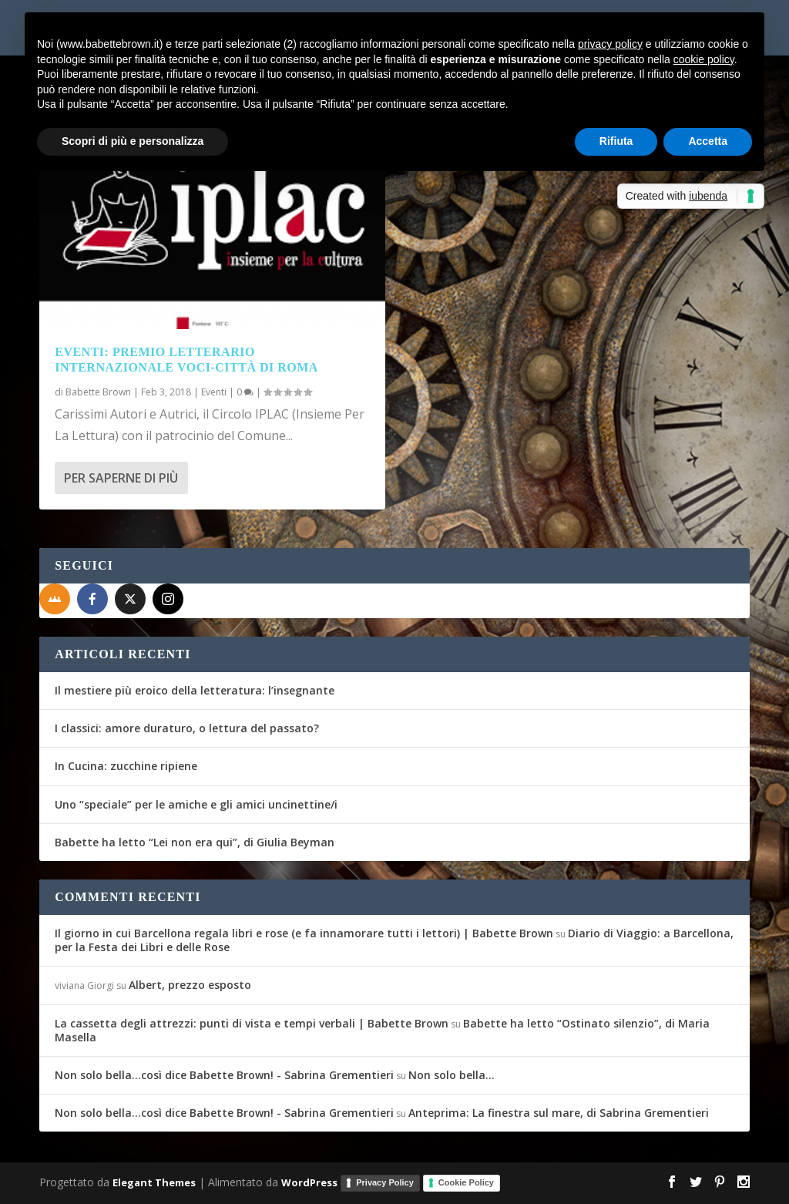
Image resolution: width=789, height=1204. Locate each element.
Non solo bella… (451, 1075)
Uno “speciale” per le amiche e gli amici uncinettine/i (196, 804)
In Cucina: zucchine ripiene (126, 765)
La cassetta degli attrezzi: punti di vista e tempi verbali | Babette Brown (251, 1023)
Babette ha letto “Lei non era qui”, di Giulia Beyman (194, 842)
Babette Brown (98, 392)
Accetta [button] (707, 141)
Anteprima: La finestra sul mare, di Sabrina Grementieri (558, 1112)
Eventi (214, 392)
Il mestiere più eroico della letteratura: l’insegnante (194, 690)
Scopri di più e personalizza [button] (132, 141)
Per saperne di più (121, 477)
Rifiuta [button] (616, 141)
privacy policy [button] (610, 44)
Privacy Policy (385, 1182)
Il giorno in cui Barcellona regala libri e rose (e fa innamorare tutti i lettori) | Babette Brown (304, 933)
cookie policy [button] (703, 59)
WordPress (309, 1182)
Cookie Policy (466, 1182)
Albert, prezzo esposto (190, 984)
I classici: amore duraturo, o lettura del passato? (187, 728)
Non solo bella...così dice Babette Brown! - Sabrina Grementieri (224, 1075)
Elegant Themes (154, 1182)
